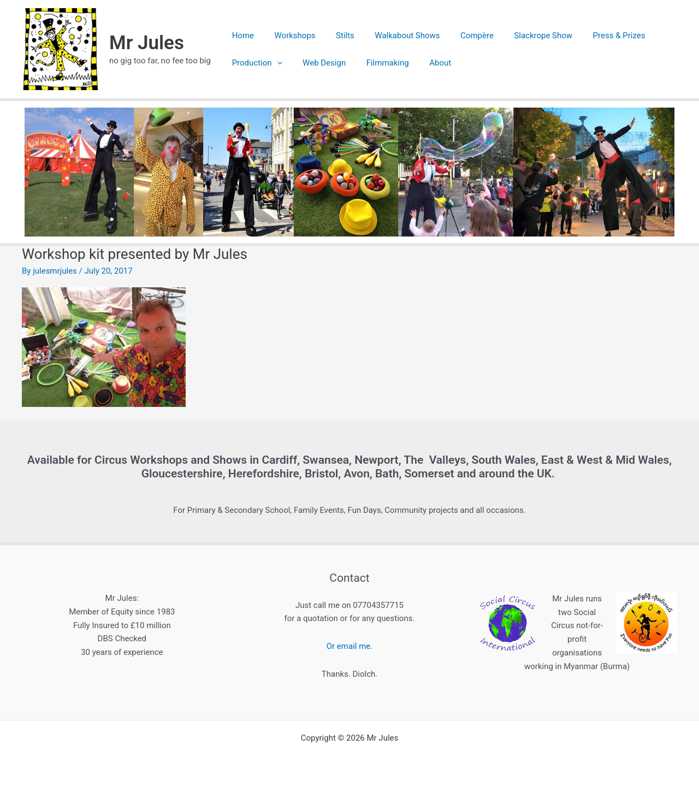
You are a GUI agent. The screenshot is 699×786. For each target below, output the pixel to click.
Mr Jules (146, 43)
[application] (275, 62)
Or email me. (349, 646)
